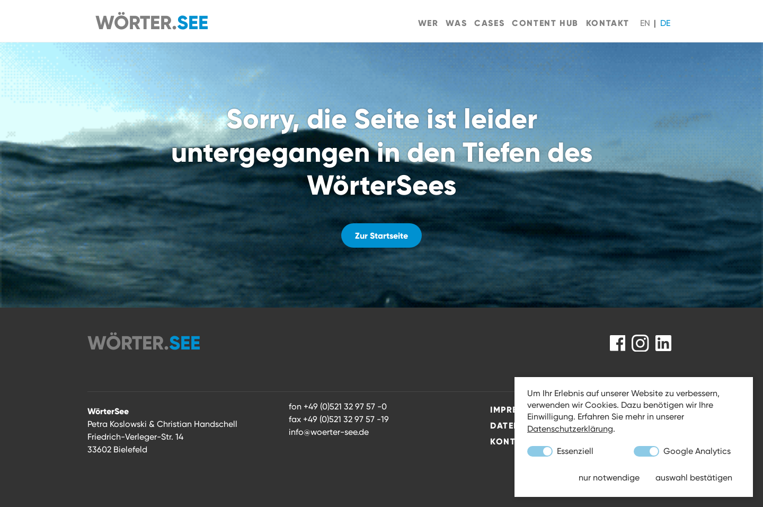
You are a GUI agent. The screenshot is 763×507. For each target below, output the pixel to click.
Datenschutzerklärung (570, 429)
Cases (489, 23)
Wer (428, 23)
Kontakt (607, 23)
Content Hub (545, 23)
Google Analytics (682, 451)
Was (456, 23)
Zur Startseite (381, 235)
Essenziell (560, 451)
